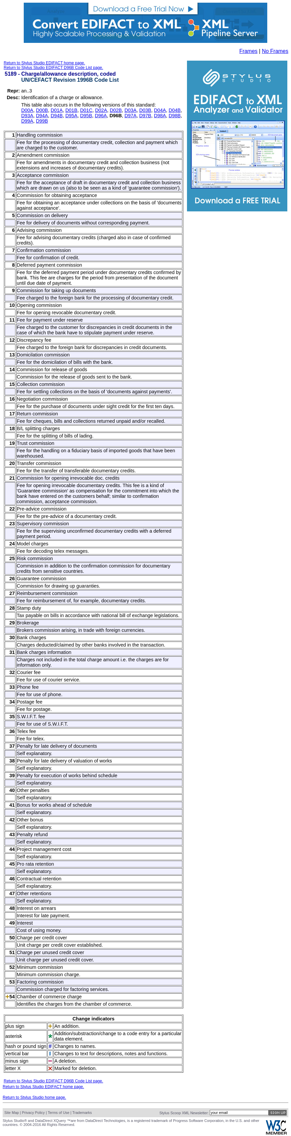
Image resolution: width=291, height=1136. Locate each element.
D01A (57, 110)
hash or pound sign (25, 1046)
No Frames (275, 51)
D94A (42, 115)
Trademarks (82, 1113)
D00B (42, 110)
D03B (145, 110)
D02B (116, 110)
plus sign (14, 1026)
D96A (101, 115)
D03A (130, 110)
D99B (42, 121)
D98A (160, 115)
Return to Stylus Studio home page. (34, 1097)
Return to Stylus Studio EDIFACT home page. (44, 63)
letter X (13, 1068)
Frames (248, 51)
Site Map (11, 1113)
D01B (71, 110)
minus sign (16, 1061)
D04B (175, 110)
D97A (130, 115)
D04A (160, 110)
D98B (175, 115)
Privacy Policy (33, 1113)
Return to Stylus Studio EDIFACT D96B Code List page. (53, 67)
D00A (27, 110)
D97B (145, 115)
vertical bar (17, 1053)
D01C (86, 110)
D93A (27, 115)
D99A (27, 121)
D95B (86, 115)
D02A (101, 110)
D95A (71, 115)
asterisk (13, 1036)
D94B (57, 115)
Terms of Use (59, 1113)
